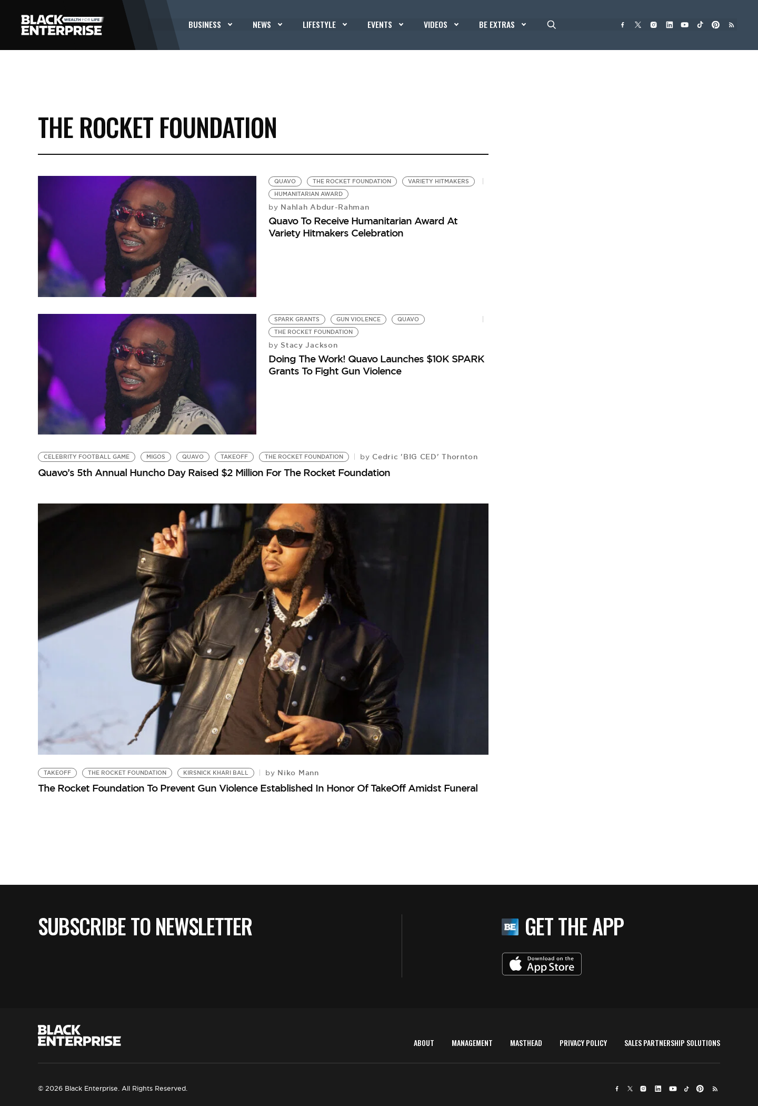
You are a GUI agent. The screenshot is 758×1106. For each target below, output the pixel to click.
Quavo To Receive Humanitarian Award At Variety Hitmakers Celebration (362, 226)
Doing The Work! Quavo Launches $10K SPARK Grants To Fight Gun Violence (376, 364)
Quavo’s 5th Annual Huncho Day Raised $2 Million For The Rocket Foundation (214, 472)
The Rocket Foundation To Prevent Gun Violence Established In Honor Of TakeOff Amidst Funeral (257, 788)
